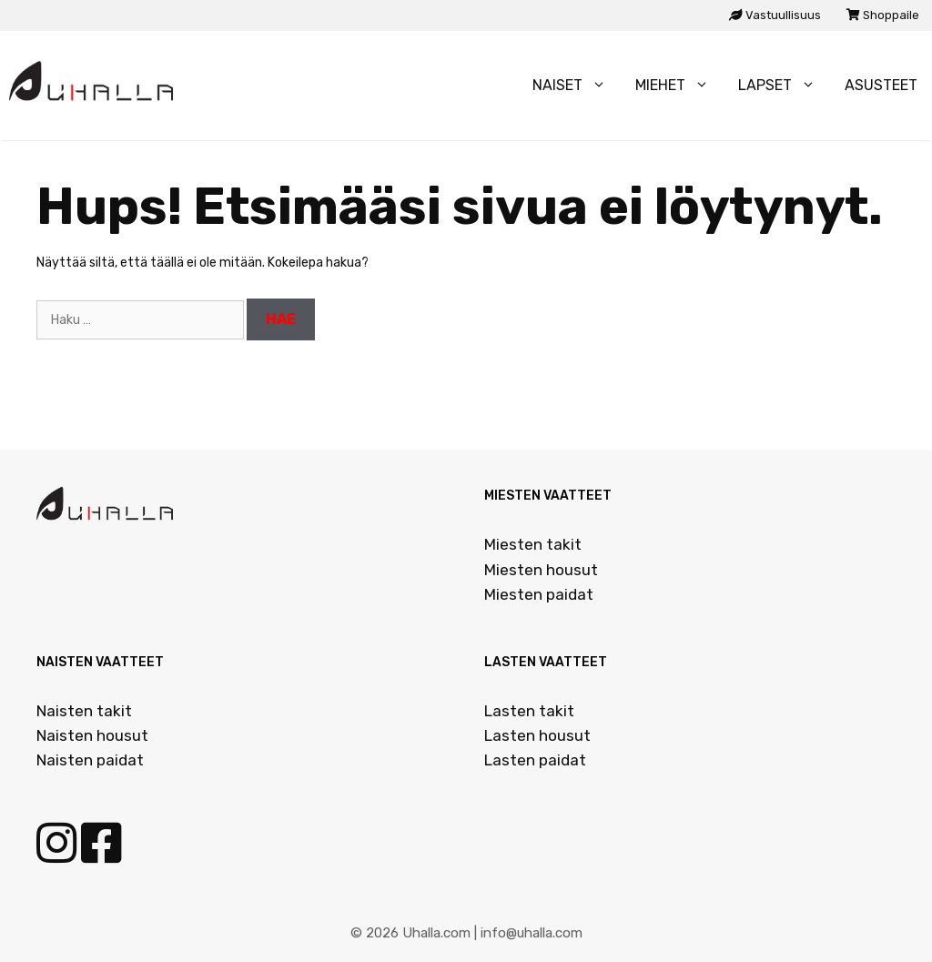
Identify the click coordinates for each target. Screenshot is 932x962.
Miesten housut (541, 570)
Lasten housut (537, 735)
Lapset (784, 85)
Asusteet (881, 85)
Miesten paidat (538, 594)
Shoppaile (882, 15)
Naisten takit (84, 711)
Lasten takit (529, 711)
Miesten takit (533, 544)
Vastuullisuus (775, 15)
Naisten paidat (90, 760)
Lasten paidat (535, 760)
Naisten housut (92, 735)
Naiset (576, 85)
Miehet (679, 85)
